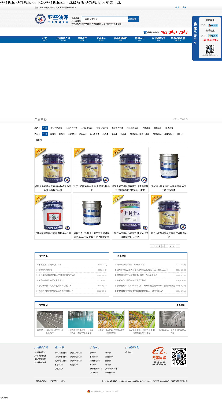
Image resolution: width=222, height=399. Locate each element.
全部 (45, 128)
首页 (175, 119)
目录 (63, 381)
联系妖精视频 (178, 39)
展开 (195, 33)
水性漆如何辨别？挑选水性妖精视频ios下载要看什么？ (140, 291)
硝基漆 (114, 134)
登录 (177, 7)
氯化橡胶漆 (94, 134)
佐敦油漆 (146, 128)
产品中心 (101, 39)
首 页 (44, 39)
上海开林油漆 (87, 128)
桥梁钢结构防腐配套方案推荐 (51, 280)
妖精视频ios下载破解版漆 (163, 134)
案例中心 (140, 39)
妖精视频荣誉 (40, 359)
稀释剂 (39, 140)
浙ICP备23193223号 (161, 381)
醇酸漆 (105, 134)
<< (152, 246)
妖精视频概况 (40, 356)
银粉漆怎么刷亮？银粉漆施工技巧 (131, 280)
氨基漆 (123, 134)
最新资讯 (121, 256)
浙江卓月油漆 (133, 128)
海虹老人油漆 (117, 128)
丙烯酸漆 (72, 134)
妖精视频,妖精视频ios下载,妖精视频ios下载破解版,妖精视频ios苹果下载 (60, 2)
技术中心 (129, 352)
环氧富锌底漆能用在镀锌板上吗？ (131, 264)
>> (178, 246)
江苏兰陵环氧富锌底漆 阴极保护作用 (53, 233)
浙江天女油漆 (102, 128)
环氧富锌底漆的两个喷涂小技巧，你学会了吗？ (137, 275)
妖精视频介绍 (63, 39)
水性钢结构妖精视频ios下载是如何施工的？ (57, 275)
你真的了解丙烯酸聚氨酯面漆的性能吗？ (56, 291)
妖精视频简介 (40, 352)
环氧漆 (62, 134)
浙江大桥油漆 (56, 128)
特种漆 (180, 134)
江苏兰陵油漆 (71, 128)
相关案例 (43, 305)
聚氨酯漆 (83, 134)
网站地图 (54, 381)
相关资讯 (43, 256)
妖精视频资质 (40, 362)
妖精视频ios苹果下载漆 (139, 134)
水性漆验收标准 (45, 270)
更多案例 (180, 305)
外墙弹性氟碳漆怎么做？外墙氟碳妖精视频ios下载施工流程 (142, 270)
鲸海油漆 (158, 128)
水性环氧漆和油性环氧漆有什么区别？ (55, 286)
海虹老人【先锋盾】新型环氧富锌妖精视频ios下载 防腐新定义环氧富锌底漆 (91, 237)
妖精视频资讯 (120, 39)
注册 (184, 7)
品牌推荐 (82, 39)
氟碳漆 (78, 21)
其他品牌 (169, 128)
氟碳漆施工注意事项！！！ (50, 264)
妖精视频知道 (159, 39)
